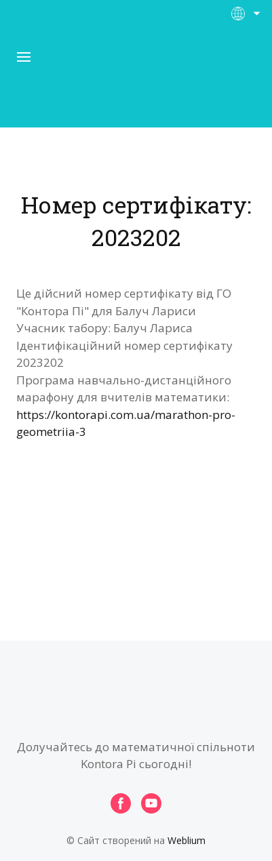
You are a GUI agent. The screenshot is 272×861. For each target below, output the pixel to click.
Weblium (187, 840)
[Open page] (136, 80)
